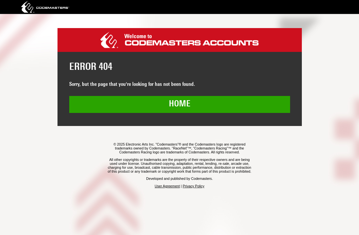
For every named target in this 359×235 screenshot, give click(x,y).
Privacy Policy (193, 186)
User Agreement (167, 186)
